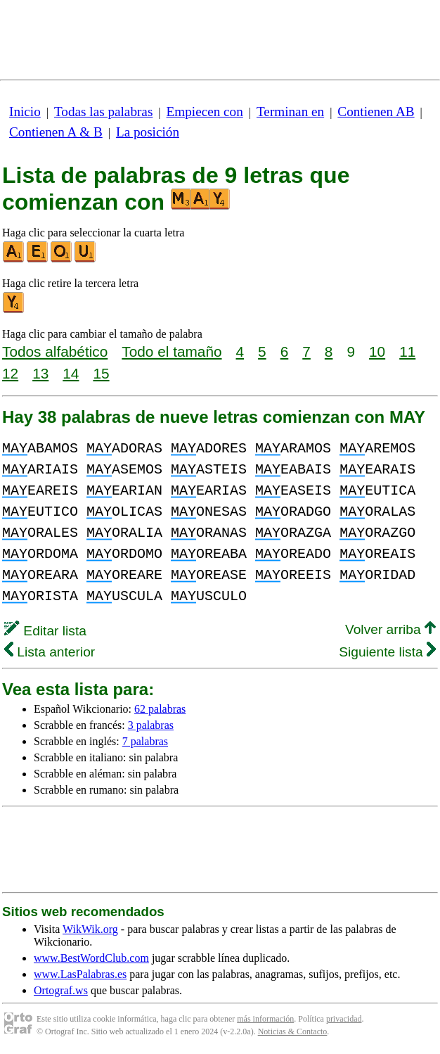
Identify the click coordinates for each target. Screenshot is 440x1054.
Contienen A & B (56, 132)
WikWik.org (90, 929)
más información (265, 1019)
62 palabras (160, 709)
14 (71, 373)
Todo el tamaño (171, 351)
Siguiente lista (387, 652)
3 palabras (151, 725)
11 (407, 351)
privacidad (344, 1019)
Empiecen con (205, 111)
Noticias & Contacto (293, 1031)
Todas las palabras (103, 111)
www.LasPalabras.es (80, 974)
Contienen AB (375, 111)
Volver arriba (390, 629)
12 (10, 373)
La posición (147, 132)
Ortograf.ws (61, 990)
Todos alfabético (55, 351)
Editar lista (45, 630)
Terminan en (290, 111)
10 (377, 351)
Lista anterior (49, 652)
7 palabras (145, 741)
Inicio (25, 111)
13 (40, 373)
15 (101, 373)
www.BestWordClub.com (91, 958)
